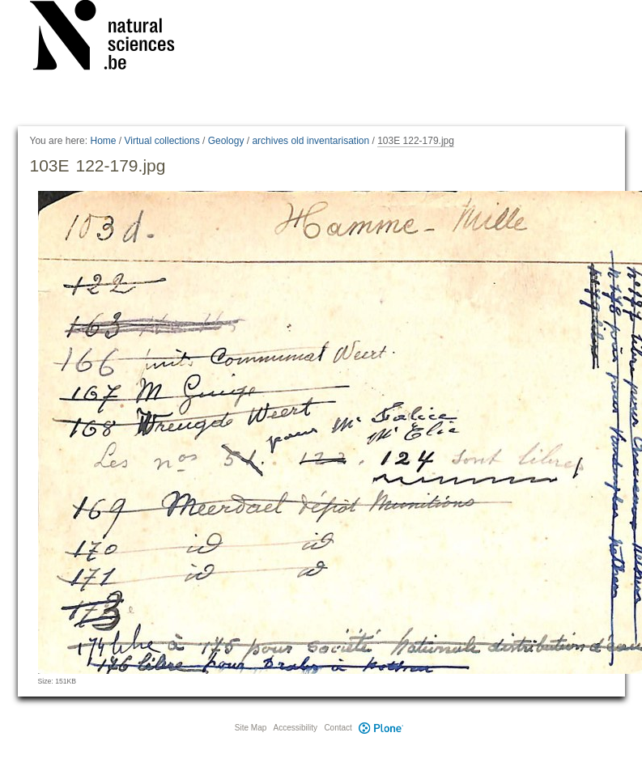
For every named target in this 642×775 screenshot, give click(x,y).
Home (103, 140)
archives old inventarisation (310, 140)
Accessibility (295, 727)
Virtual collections (162, 140)
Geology (226, 140)
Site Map (250, 727)
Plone (381, 727)
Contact (337, 727)
